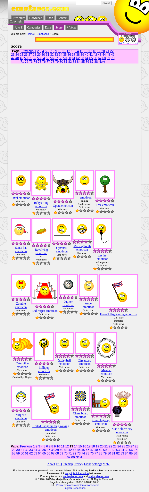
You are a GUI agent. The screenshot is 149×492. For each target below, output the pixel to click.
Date (48, 27)
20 (103, 51)
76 (44, 61)
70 (112, 58)
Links (87, 464)
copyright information (77, 473)
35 (65, 54)
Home (30, 33)
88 (96, 61)
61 (73, 58)
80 (61, 61)
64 (86, 58)
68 (104, 58)
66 (95, 58)
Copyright (16, 21)
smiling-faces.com (98, 476)
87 (92, 61)
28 (34, 54)
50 (26, 58)
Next (102, 61)
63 (82, 58)
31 (47, 54)
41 (91, 54)
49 (21, 58)
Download (35, 18)
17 (90, 51)
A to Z (19, 27)
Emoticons (43, 33)
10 (60, 51)
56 (52, 58)
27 (30, 54)
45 (108, 54)
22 (112, 51)
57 (56, 58)
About (51, 464)
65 (91, 58)
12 (68, 51)
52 (34, 58)
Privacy (78, 464)
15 (81, 51)
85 (83, 61)
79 (57, 61)
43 (100, 54)
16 (85, 51)
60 (69, 58)
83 (74, 61)
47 (13, 58)
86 (87, 61)
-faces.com (76, 476)
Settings (97, 464)
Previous (27, 51)
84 (78, 61)
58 (60, 58)
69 (108, 58)
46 (112, 54)
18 (94, 51)
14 (77, 51)
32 (52, 54)
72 (26, 61)
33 (56, 54)
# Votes (71, 27)
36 (69, 54)
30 (43, 54)
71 (22, 61)
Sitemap (68, 464)
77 (48, 61)
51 (30, 58)
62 (78, 58)
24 (17, 54)
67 (100, 58)
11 (64, 51)
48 (17, 58)
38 (78, 54)
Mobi (106, 464)
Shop (50, 18)
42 (95, 54)
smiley (66, 476)
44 (104, 54)
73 (31, 61)
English (67, 488)
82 (70, 61)
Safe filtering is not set (128, 43)
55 (47, 58)
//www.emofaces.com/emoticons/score (77, 485)
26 (26, 54)
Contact (62, 18)
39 (82, 54)
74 (35, 61)
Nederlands (79, 488)
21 (107, 51)
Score (58, 27)
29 (39, 54)
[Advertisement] (126, 107)
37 (73, 54)
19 (99, 51)
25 (21, 54)
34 (60, 54)
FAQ (59, 464)
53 (39, 58)
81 (65, 61)
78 (52, 61)
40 (86, 54)
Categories (33, 27)
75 (39, 61)
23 (13, 54)
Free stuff (19, 18)
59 (65, 58)
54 (43, 58)
